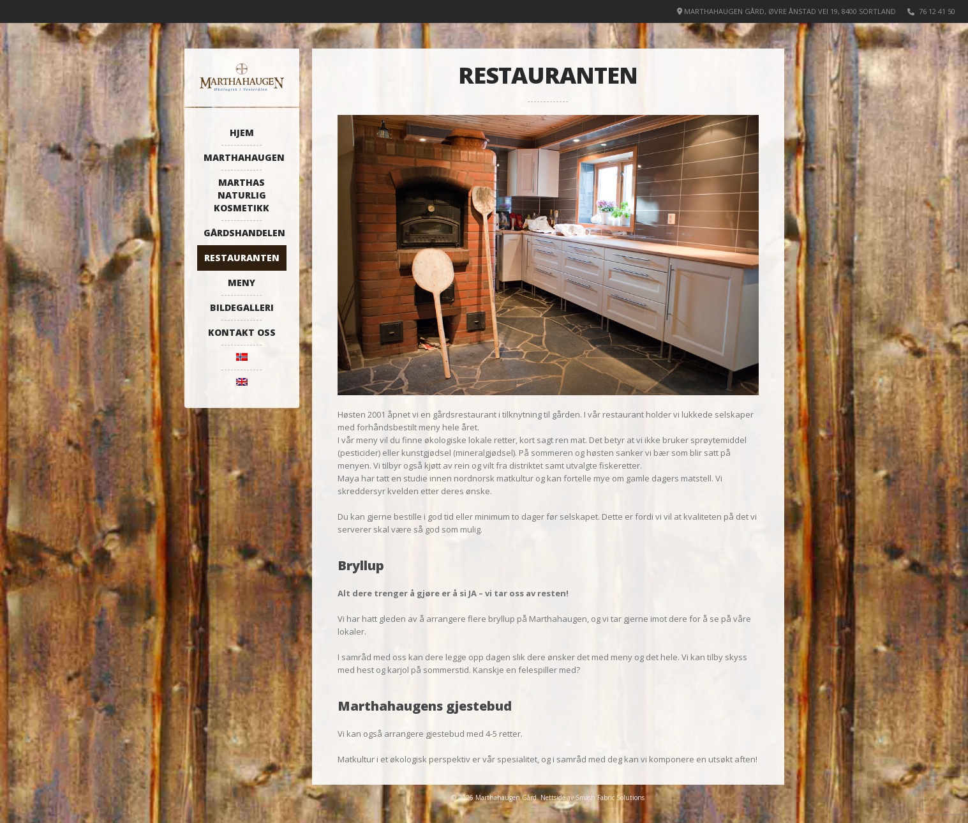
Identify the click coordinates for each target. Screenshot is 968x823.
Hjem (242, 132)
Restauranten (241, 258)
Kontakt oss (242, 332)
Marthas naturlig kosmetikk (241, 195)
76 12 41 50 (937, 11)
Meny (241, 282)
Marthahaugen (244, 157)
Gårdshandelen (244, 233)
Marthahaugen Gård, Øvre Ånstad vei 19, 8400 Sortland (790, 11)
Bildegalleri (242, 307)
